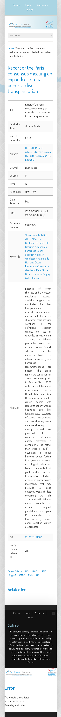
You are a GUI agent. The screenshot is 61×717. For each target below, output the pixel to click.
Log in (28, 5)
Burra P (39, 152)
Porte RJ (33, 155)
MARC (22, 575)
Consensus (30, 250)
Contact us (42, 5)
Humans (29, 262)
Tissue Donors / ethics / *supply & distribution (37, 274)
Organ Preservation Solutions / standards (37, 266)
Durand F (29, 148)
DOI (27, 571)
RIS (37, 575)
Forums (16, 5)
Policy (30, 9)
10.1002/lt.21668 (33, 537)
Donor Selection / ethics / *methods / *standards (37, 254)
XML (30, 575)
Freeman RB (44, 155)
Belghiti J (29, 159)
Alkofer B (29, 152)
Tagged (12, 575)
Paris (38, 270)
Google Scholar (15, 571)
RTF (44, 571)
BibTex (35, 571)
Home (11, 48)
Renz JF (39, 148)
